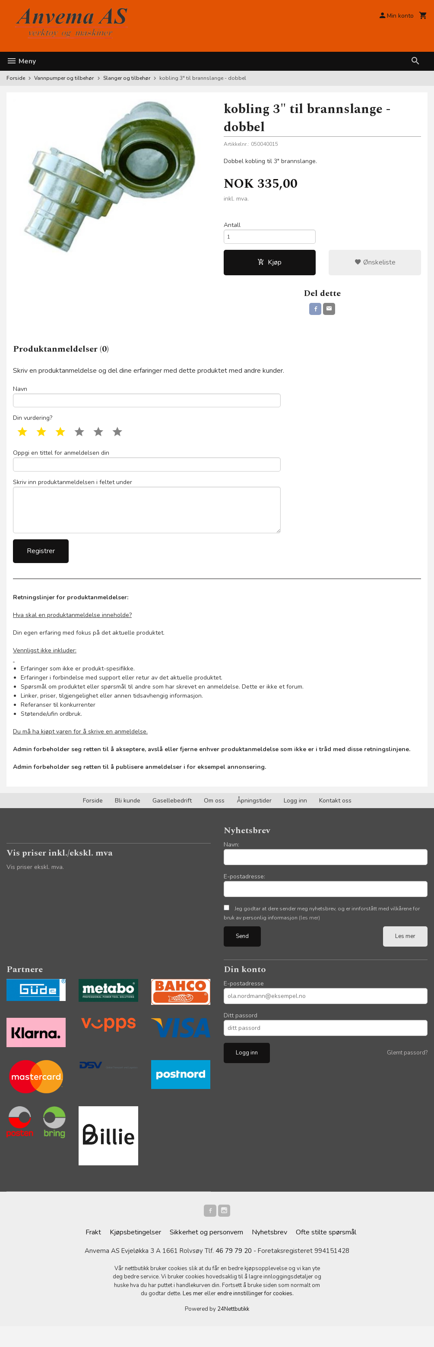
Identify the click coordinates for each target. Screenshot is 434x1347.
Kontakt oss (335, 819)
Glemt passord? (407, 1071)
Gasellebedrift (172, 819)
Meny (21, 61)
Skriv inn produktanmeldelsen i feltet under (147, 520)
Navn (147, 402)
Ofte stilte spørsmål (326, 1252)
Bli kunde (127, 819)
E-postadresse (244, 1002)
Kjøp (269, 266)
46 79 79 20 (234, 1271)
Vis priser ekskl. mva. (35, 885)
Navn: (231, 863)
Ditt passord (240, 1033)
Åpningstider (254, 819)
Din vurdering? (32, 426)
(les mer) (309, 935)
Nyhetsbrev (269, 1252)
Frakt (93, 1252)
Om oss (214, 819)
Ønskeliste (375, 266)
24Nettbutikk (233, 1330)
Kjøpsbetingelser (135, 1252)
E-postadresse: (244, 895)
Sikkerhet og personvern (206, 1252)
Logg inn (295, 819)
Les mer (405, 954)
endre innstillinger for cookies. (255, 1314)
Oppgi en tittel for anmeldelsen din (147, 469)
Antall (232, 226)
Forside (15, 78)
